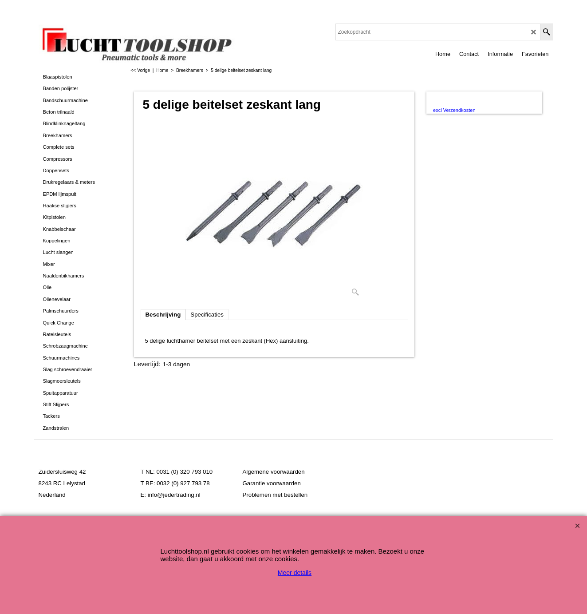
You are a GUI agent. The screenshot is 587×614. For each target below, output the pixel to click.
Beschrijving (163, 314)
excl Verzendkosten (454, 110)
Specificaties (207, 314)
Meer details (294, 572)
